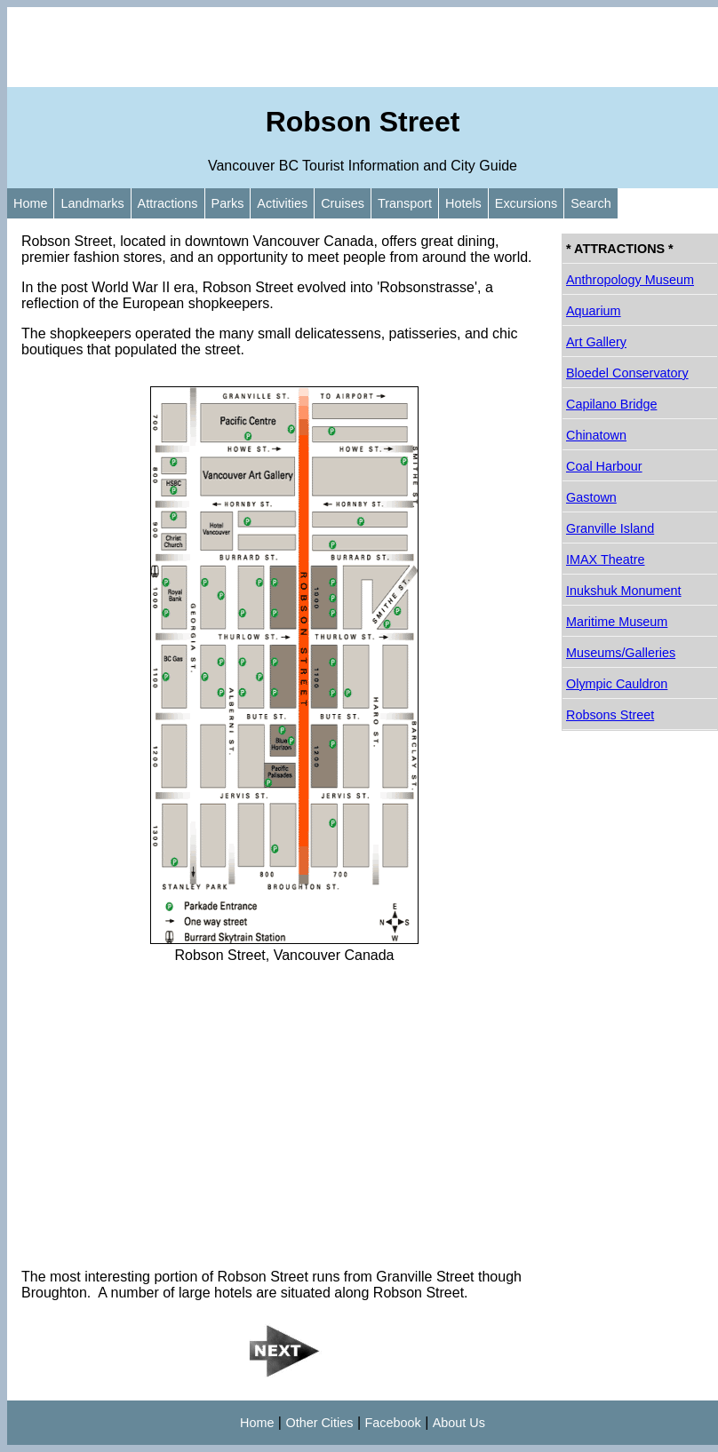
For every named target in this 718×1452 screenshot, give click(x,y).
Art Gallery (596, 342)
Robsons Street (610, 715)
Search (590, 203)
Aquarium (593, 311)
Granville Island (610, 528)
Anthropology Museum (630, 280)
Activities (282, 203)
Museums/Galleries (620, 653)
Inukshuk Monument (624, 590)
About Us (459, 1423)
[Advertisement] (362, 47)
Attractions (168, 203)
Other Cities (319, 1423)
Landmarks (92, 203)
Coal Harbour (604, 466)
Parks (227, 203)
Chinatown (596, 435)
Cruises (342, 203)
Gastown (591, 497)
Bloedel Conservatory (627, 373)
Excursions (526, 203)
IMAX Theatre (605, 559)
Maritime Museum (616, 622)
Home (30, 203)
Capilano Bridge (611, 404)
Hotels (463, 203)
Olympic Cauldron (616, 684)
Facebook (393, 1423)
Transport (405, 203)
